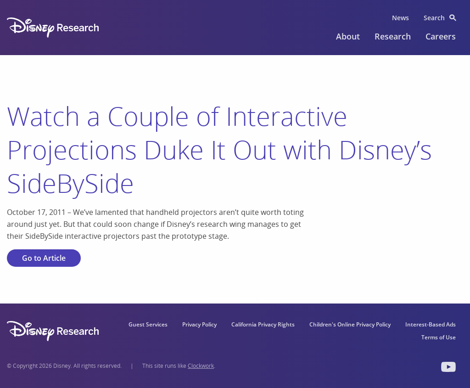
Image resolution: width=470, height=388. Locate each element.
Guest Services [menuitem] (148, 324)
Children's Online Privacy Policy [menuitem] (350, 324)
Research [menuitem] (393, 36)
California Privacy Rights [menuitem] (263, 324)
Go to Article (44, 258)
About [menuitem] (348, 36)
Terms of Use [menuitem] (438, 337)
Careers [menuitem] (440, 36)
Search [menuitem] (434, 17)
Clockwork (201, 366)
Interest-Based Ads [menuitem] (430, 324)
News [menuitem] (400, 17)
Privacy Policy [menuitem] (199, 324)
